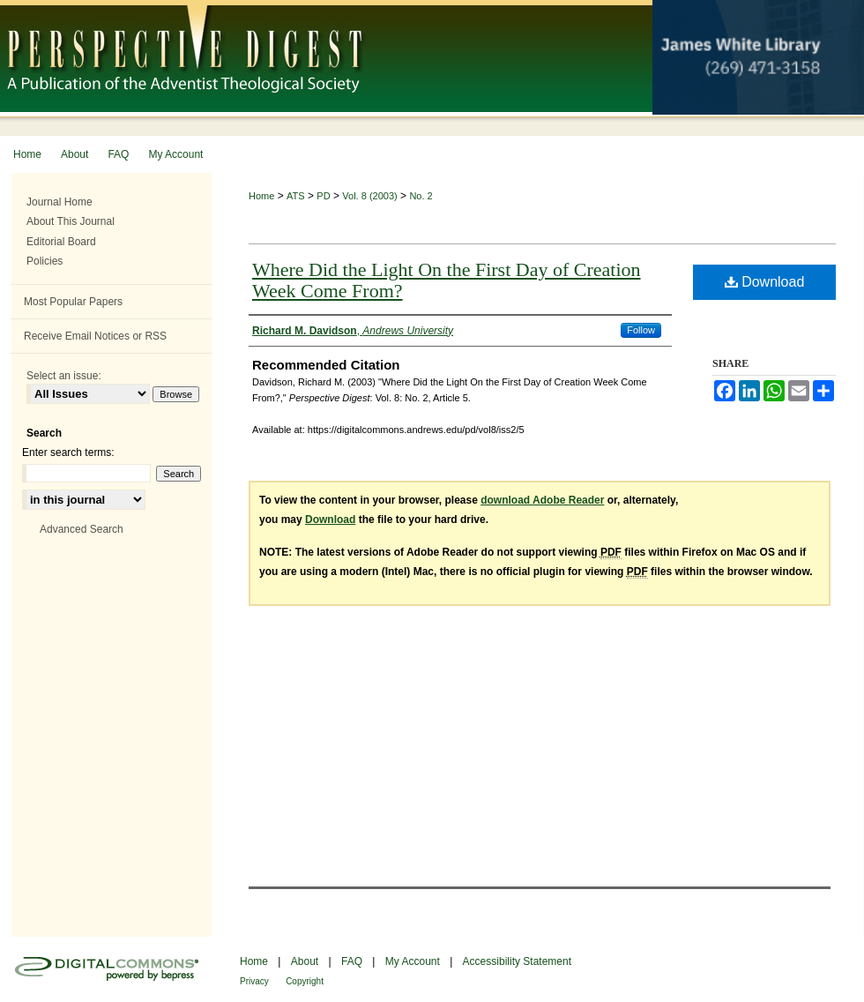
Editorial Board (61, 242)
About (304, 961)
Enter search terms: (68, 452)
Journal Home (59, 202)
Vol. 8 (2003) (369, 196)
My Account (412, 961)
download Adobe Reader (542, 500)
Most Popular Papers (73, 301)
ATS (296, 196)
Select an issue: (63, 376)
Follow (641, 330)
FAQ (351, 961)
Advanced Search (81, 529)
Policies (44, 261)
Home (261, 196)
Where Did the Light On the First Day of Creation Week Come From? (446, 280)
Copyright (305, 981)
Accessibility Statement (517, 961)
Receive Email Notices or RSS (95, 336)
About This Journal (70, 221)
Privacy (254, 981)
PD (323, 196)
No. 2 (420, 196)
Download (765, 281)
